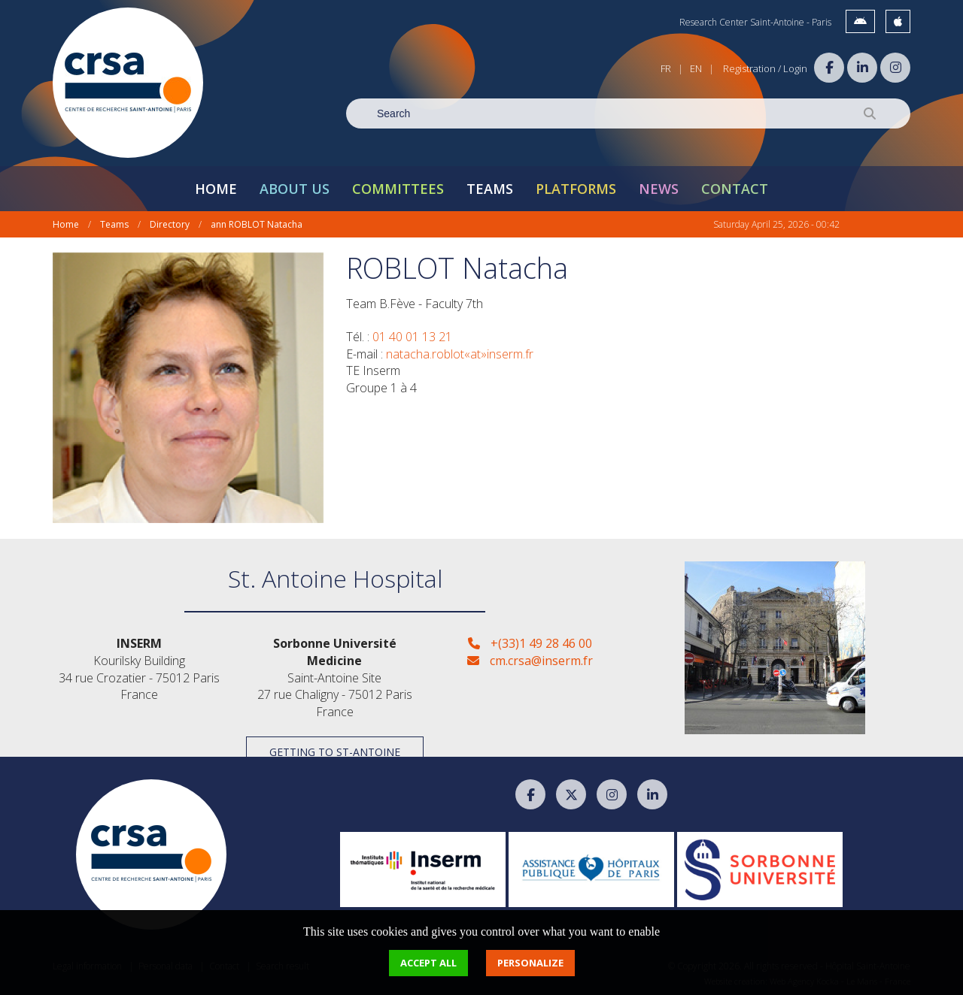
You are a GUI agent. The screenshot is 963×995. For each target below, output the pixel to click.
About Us (295, 189)
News (659, 189)
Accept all (428, 962)
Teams (489, 189)
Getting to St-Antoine (334, 752)
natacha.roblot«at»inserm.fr (459, 354)
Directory (170, 224)
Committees (398, 189)
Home (216, 189)
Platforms (576, 189)
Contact (734, 189)
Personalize (530, 962)
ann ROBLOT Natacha (256, 224)
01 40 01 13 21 (412, 336)
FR (666, 68)
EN (696, 68)
